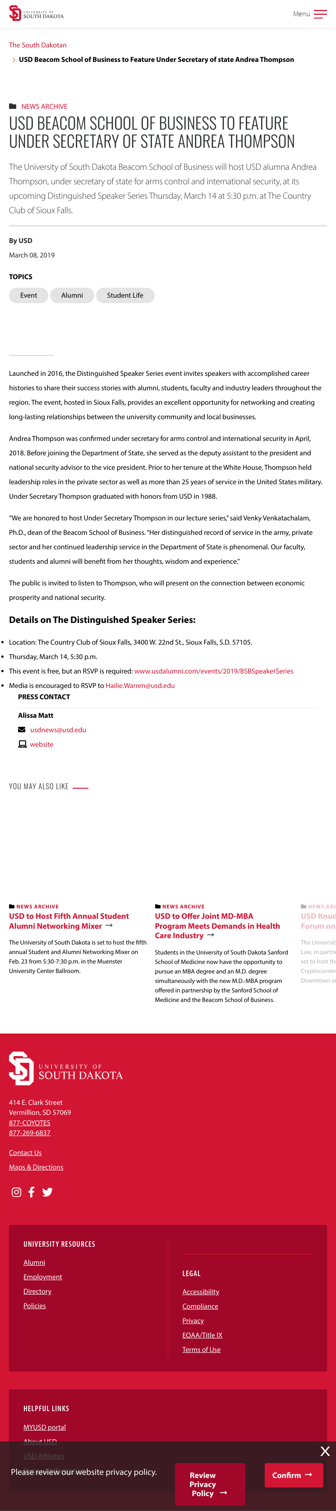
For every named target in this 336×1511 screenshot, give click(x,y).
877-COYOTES (30, 1122)
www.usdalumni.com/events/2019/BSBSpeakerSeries (214, 671)
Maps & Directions (36, 1167)
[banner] (78, 891)
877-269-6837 (30, 1132)
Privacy (193, 1320)
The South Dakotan (38, 45)
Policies (34, 1305)
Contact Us (25, 1152)
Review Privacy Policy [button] (202, 1484)
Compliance (201, 1306)
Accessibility (201, 1291)
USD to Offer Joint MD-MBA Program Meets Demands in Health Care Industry (218, 925)
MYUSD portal (44, 1427)
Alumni (34, 1262)
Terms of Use (202, 1349)
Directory (37, 1291)
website (41, 744)
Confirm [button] (286, 1475)
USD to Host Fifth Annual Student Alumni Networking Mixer (69, 921)
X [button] (325, 1451)
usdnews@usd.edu (58, 729)
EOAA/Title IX (203, 1335)
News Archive (44, 106)
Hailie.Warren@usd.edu (140, 685)
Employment (42, 1277)
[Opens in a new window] (16, 1192)
